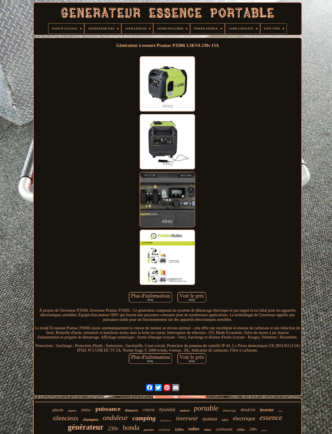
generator (149, 429)
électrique (244, 418)
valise (193, 428)
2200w (241, 429)
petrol (264, 430)
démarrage (229, 410)
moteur (210, 419)
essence (271, 417)
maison (185, 410)
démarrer (131, 410)
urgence (72, 410)
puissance (107, 408)
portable (206, 408)
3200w (179, 429)
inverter (267, 409)
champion (90, 419)
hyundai (167, 409)
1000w (208, 429)
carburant (224, 429)
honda (131, 427)
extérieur (164, 429)
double (248, 410)
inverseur (187, 418)
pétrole (58, 410)
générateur (85, 427)
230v (113, 428)
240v (253, 429)
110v (280, 411)
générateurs (166, 420)
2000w (86, 410)
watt (225, 420)
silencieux (66, 418)
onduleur (115, 418)
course (149, 409)
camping (144, 418)
